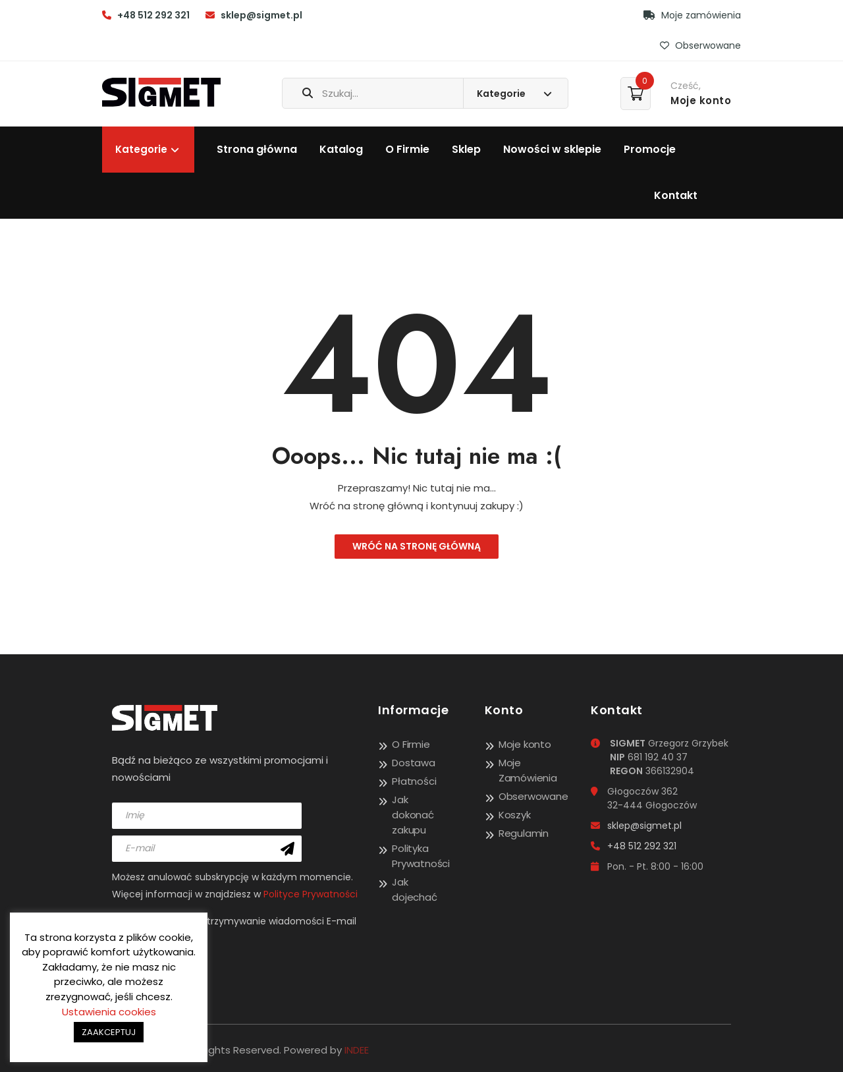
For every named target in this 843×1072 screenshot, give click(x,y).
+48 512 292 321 (153, 15)
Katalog (341, 149)
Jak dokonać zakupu (413, 815)
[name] (207, 816)
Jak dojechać (414, 889)
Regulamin (524, 833)
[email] (207, 848)
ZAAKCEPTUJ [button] (109, 1032)
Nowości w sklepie (552, 149)
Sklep (466, 149)
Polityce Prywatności (310, 894)
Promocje (650, 149)
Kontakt (675, 195)
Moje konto (525, 744)
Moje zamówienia (692, 15)
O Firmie (407, 149)
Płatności (414, 781)
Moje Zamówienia (528, 770)
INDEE (356, 1050)
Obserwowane (700, 45)
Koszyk (515, 815)
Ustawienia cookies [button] (109, 1012)
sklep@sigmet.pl (261, 15)
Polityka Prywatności (421, 855)
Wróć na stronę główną (416, 546)
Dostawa (413, 763)
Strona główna (257, 149)
